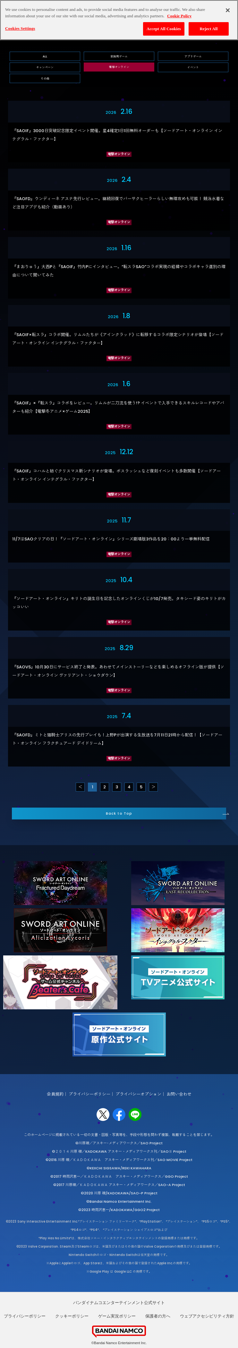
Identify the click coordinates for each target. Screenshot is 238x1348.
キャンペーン (45, 67)
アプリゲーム (193, 56)
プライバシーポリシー (89, 1094)
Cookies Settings (20, 27)
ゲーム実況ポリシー (117, 1316)
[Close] (228, 9)
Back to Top (119, 813)
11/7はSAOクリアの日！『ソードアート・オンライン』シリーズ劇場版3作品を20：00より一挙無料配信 (111, 539)
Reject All (209, 27)
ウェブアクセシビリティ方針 (207, 1316)
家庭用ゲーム (119, 56)
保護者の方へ (157, 1316)
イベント (193, 67)
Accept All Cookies (164, 27)
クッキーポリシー (72, 1316)
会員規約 (55, 1094)
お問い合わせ (178, 1094)
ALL (45, 56)
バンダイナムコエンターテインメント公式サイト (119, 1302)
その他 (45, 79)
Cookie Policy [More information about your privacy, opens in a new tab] (179, 15)
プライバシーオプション (138, 1094)
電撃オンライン (119, 67)
